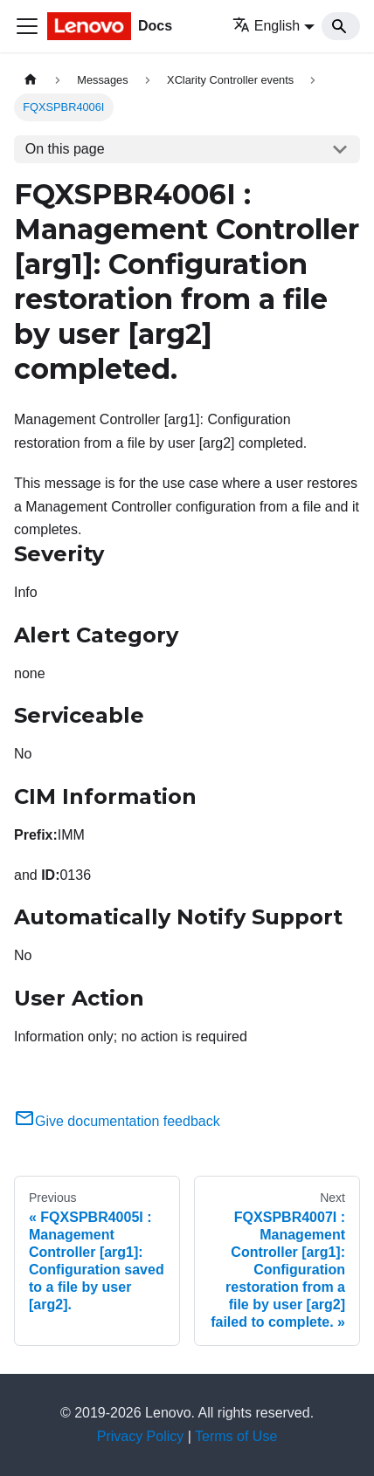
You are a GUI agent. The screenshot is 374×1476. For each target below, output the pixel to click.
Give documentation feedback (117, 1121)
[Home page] (30, 79)
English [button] (266, 25)
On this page (65, 148)
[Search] (341, 26)
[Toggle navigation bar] (27, 26)
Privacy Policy (140, 1436)
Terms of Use (236, 1436)
